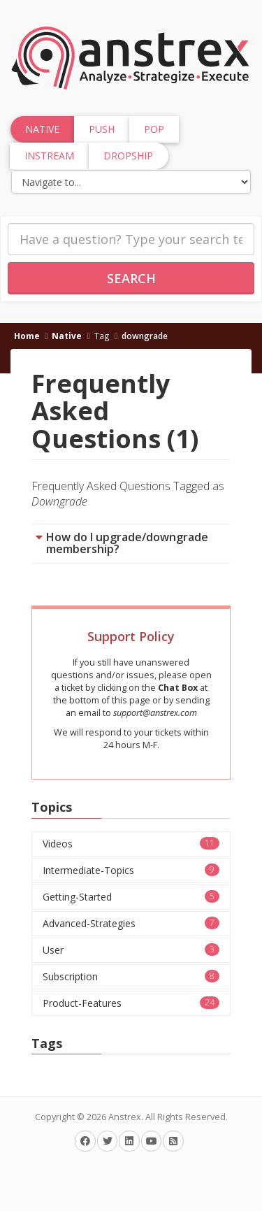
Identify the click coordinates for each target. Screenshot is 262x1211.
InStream (49, 155)
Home (27, 335)
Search (131, 278)
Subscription (131, 976)
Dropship (128, 155)
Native (67, 335)
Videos (131, 843)
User (131, 949)
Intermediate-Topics (131, 870)
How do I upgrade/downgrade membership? (127, 543)
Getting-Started (131, 896)
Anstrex (124, 1117)
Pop (154, 129)
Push (102, 129)
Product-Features (131, 1003)
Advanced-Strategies (131, 923)
